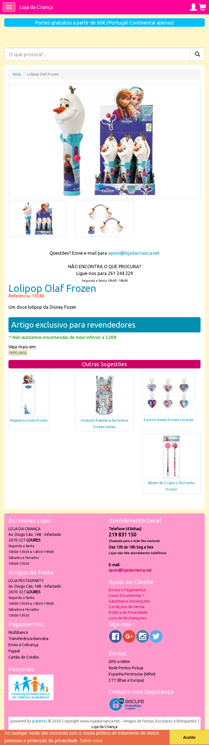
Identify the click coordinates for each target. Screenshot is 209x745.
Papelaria (17, 353)
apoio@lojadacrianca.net (133, 253)
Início (17, 74)
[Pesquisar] (197, 54)
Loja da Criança (36, 7)
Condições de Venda (126, 607)
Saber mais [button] (91, 740)
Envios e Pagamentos (127, 590)
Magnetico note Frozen (29, 420)
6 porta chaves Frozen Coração (169, 420)
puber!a (38, 721)
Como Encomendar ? (126, 595)
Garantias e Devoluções (129, 601)
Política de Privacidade (128, 612)
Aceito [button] (189, 737)
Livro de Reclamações (127, 618)
